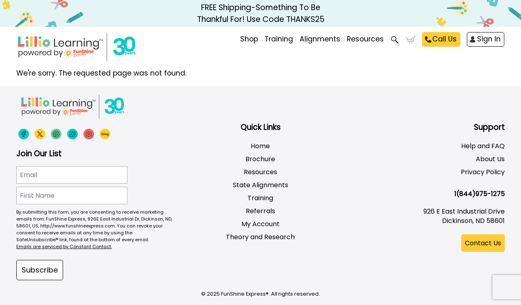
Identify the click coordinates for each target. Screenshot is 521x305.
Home (260, 146)
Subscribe (40, 270)
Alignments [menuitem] (320, 39)
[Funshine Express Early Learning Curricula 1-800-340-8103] (93, 47)
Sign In (489, 39)
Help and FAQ (483, 146)
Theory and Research (260, 237)
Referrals (260, 211)
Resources (365, 39)
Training (260, 198)
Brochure (260, 159)
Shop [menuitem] (249, 39)
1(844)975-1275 (479, 194)
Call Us (444, 39)
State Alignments (260, 185)
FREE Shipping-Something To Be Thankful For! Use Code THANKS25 (260, 13)
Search (395, 40)
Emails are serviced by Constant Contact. (64, 246)
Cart (411, 40)
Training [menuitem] (279, 39)
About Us (490, 159)
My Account (260, 224)
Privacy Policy (483, 172)
